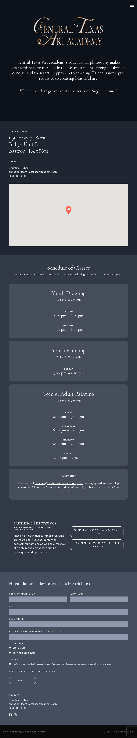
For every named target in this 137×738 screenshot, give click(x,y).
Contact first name (22, 594)
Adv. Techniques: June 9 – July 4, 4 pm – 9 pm (97, 544)
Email (12, 606)
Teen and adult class (24, 652)
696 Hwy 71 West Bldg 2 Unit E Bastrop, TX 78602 (28, 144)
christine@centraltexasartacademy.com (33, 171)
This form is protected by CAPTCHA (32, 671)
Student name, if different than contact (36, 631)
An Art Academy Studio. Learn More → (26, 731)
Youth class (19, 648)
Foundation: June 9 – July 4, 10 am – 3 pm (97, 531)
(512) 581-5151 (17, 175)
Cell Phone (16, 619)
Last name (76, 594)
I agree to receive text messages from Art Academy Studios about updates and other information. (62, 664)
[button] (68, 210)
